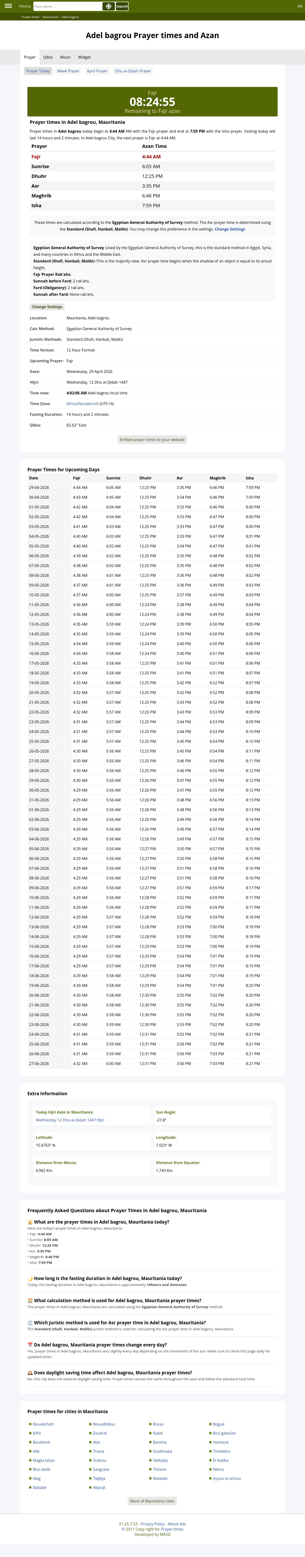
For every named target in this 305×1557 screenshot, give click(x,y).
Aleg (37, 1478)
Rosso (158, 1424)
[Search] (67, 6)
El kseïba (221, 1460)
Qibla (48, 57)
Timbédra (221, 1451)
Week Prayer (68, 71)
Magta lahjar (44, 1460)
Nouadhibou (104, 1424)
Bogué (218, 1424)
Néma (218, 1469)
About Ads (177, 1524)
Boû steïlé (41, 1469)
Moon (65, 57)
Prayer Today (38, 71)
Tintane (159, 1469)
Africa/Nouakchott (82, 403)
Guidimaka (162, 1451)
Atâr (96, 1442)
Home (25, 6)
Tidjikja (99, 1478)
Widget (84, 57)
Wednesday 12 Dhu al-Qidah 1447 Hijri (70, 1120)
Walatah (160, 1478)
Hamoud (221, 1442)
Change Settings (230, 229)
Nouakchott (43, 1424)
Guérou (99, 1460)
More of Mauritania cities (152, 1501)
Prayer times (172, 1529)
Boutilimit (41, 1442)
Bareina (160, 1442)
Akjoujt (99, 1487)
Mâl (36, 1451)
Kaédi (158, 1433)
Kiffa (37, 1433)
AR (299, 6)
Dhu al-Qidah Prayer (133, 71)
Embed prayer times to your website (152, 439)
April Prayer (97, 71)
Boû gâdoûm (224, 1433)
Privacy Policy (152, 1524)
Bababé (39, 1487)
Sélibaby (160, 1460)
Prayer (30, 57)
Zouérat (100, 1433)
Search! (122, 6)
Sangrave (101, 1469)
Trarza (98, 1451)
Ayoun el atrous (227, 1478)
